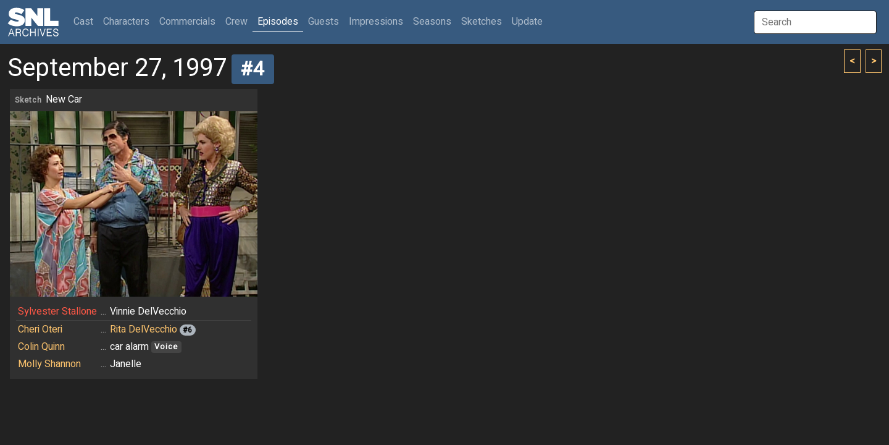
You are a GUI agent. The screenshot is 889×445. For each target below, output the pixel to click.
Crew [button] (236, 21)
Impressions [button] (376, 21)
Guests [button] (323, 21)
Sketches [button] (481, 21)
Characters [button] (126, 21)
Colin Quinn (41, 346)
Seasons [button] (432, 21)
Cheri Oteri (40, 329)
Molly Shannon (49, 364)
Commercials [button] (187, 21)
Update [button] (527, 21)
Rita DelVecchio (143, 329)
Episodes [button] (277, 21)
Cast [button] (85, 21)
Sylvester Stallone (57, 311)
